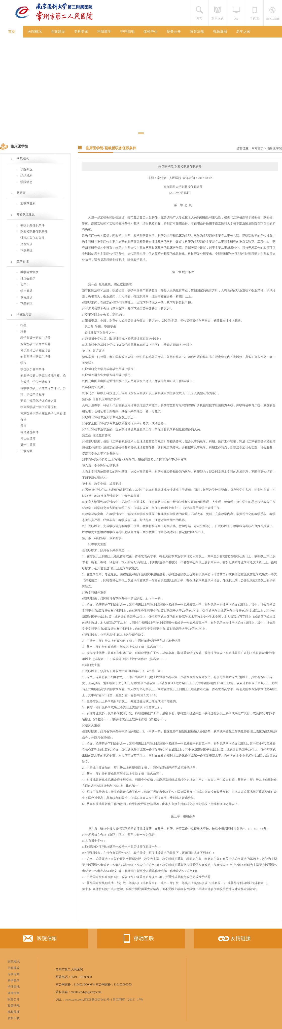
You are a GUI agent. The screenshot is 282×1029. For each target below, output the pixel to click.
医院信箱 (40, 939)
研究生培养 (24, 314)
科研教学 (104, 31)
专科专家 (81, 31)
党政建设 (58, 31)
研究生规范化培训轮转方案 (38, 400)
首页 (11, 31)
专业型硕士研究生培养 (35, 344)
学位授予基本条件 (32, 369)
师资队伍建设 (26, 214)
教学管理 (23, 261)
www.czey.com (74, 999)
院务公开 (174, 31)
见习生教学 (28, 278)
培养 (23, 331)
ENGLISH (272, 18)
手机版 (254, 18)
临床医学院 (274, 148)
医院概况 (35, 31)
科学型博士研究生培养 (35, 350)
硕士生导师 (28, 445)
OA (236, 18)
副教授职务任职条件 (34, 231)
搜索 (199, 18)
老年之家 (243, 31)
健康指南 (14, 993)
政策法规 (197, 31)
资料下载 (14, 1018)
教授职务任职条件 (32, 225)
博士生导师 (28, 438)
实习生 (24, 284)
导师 (23, 426)
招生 (23, 325)
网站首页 (258, 148)
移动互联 (137, 938)
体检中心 (151, 31)
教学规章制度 (29, 272)
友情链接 (234, 940)
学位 (23, 363)
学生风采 (26, 291)
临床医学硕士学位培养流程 (38, 407)
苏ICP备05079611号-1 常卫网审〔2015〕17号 (113, 999)
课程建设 (26, 297)
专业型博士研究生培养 (35, 356)
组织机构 (26, 175)
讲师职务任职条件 (32, 238)
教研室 (21, 193)
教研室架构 (28, 203)
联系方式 (218, 18)
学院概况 (23, 158)
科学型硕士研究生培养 (35, 338)
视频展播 (220, 31)
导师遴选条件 (29, 432)
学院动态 (26, 182)
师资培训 (26, 244)
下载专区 (26, 250)
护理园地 (127, 31)
